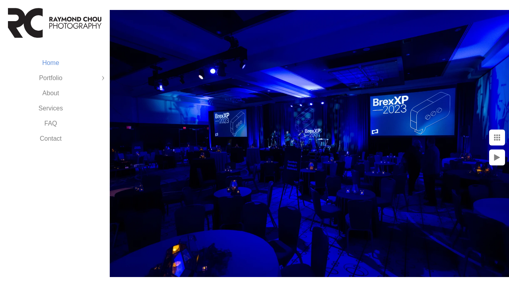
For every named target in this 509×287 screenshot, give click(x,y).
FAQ (50, 123)
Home (50, 62)
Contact (51, 138)
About (51, 93)
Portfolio (50, 78)
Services (51, 108)
